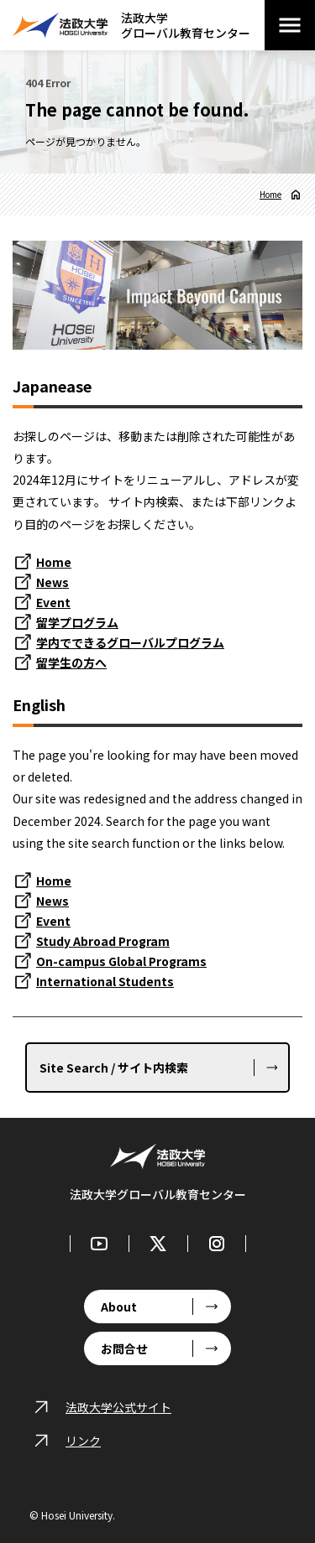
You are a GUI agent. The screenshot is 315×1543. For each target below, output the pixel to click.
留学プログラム (77, 622)
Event (53, 602)
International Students (105, 981)
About (119, 1306)
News (52, 582)
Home (270, 194)
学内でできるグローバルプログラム (130, 642)
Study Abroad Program (103, 941)
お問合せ (124, 1348)
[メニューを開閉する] (290, 25)
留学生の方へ (71, 662)
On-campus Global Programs (121, 961)
